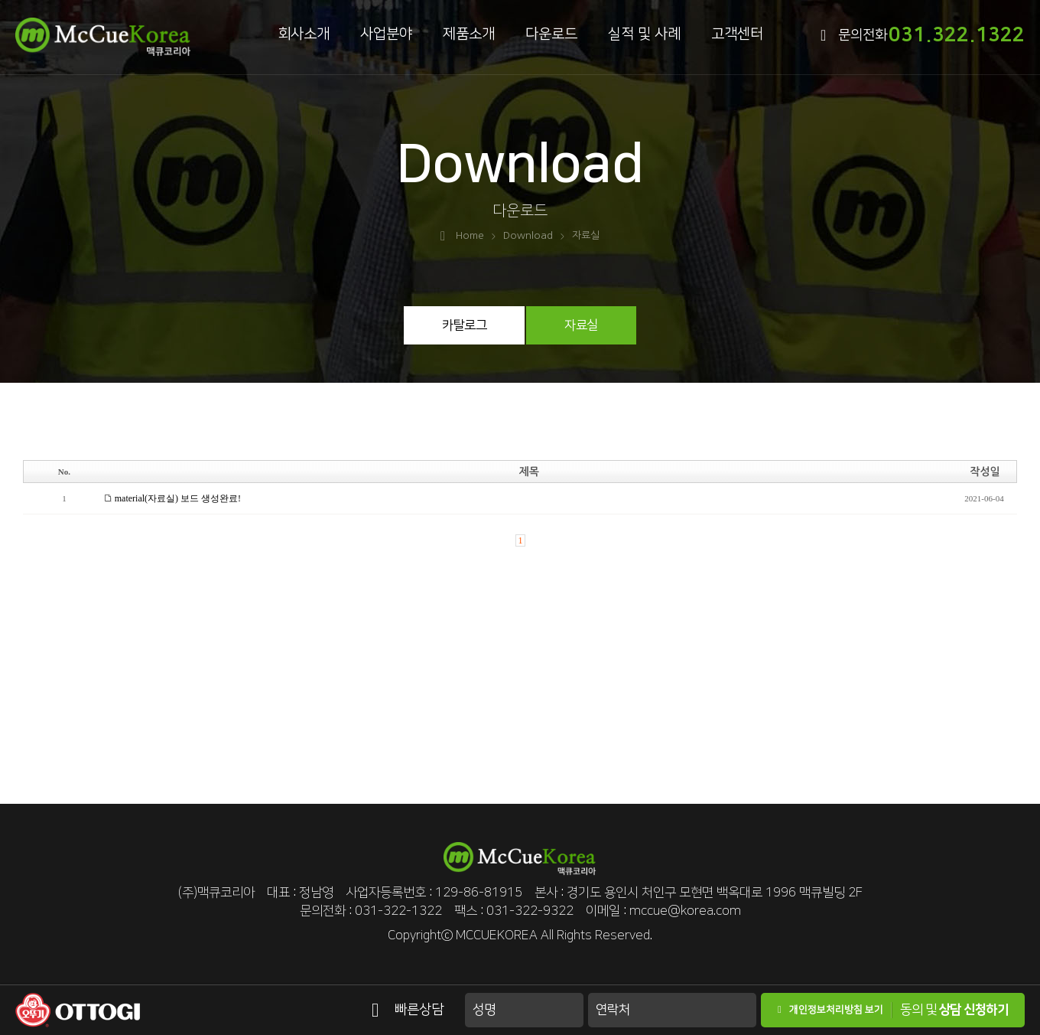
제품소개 (469, 34)
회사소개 (304, 34)
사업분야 (386, 34)
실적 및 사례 (644, 34)
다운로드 (551, 34)
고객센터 (737, 34)
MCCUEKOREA (497, 935)
